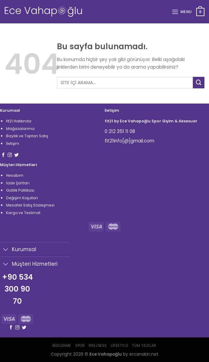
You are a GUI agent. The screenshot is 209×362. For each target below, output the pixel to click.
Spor (80, 345)
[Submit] (198, 82)
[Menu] (182, 12)
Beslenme (62, 345)
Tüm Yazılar (144, 345)
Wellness (98, 345)
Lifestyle (119, 345)
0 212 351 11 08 (120, 131)
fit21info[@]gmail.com (129, 141)
